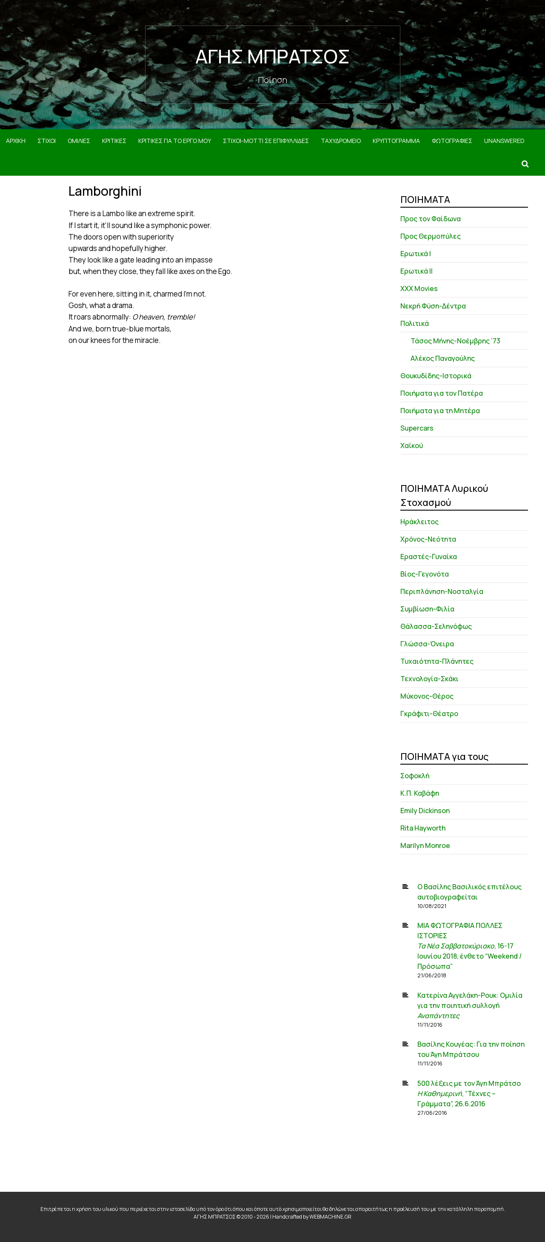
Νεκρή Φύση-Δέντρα (433, 306)
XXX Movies (419, 288)
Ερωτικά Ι (415, 253)
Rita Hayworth (422, 828)
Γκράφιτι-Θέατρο (429, 713)
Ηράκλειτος (419, 521)
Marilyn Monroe (425, 845)
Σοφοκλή (414, 775)
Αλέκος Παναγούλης (443, 358)
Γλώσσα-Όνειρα (427, 643)
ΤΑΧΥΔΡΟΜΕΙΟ (341, 141)
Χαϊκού (411, 445)
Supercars (417, 428)
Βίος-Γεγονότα (424, 574)
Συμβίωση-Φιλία (427, 609)
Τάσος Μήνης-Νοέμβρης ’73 (455, 340)
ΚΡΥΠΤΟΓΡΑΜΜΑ (396, 141)
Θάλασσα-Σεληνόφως (436, 626)
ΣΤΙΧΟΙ (46, 141)
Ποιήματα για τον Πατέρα (441, 393)
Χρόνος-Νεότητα (428, 539)
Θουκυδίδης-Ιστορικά (435, 375)
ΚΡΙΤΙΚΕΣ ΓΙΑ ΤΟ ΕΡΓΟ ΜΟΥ (174, 141)
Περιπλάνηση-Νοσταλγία (441, 591)
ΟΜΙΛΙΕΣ (79, 141)
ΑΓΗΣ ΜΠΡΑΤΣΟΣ (272, 56)
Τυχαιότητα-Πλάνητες (437, 661)
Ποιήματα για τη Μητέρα (440, 410)
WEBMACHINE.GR (330, 1216)
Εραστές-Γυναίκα (428, 556)
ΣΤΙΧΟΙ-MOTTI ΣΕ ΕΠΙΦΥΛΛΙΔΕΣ (266, 141)
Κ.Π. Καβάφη (419, 793)
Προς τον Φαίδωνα (430, 218)
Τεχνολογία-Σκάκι (429, 678)
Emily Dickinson (425, 810)
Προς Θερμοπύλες (430, 236)
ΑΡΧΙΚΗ (16, 141)
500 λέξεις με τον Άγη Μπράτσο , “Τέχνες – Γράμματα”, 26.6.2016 (469, 1093)
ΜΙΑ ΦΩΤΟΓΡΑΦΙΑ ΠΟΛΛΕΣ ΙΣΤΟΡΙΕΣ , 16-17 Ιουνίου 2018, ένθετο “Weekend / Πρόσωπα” (469, 946)
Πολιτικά (414, 323)
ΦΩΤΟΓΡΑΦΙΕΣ (452, 141)
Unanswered (504, 141)
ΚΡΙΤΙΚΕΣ (114, 141)
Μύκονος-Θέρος (427, 696)
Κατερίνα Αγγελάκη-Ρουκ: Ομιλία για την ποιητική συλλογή (469, 1005)
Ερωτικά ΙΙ (416, 271)
